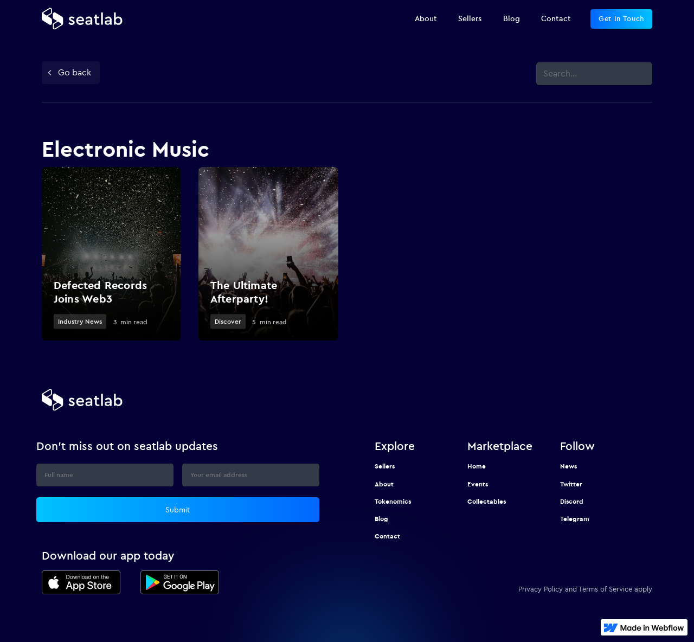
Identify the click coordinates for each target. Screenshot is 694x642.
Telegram (574, 519)
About (384, 484)
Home (476, 466)
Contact (387, 536)
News (568, 466)
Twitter (571, 484)
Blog (381, 519)
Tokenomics (393, 501)
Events (477, 484)
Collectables (486, 501)
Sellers (385, 466)
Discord (571, 501)
